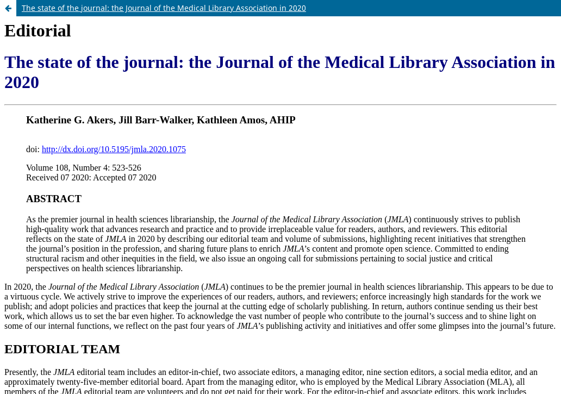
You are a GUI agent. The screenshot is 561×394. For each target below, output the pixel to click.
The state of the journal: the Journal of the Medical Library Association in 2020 (164, 8)
